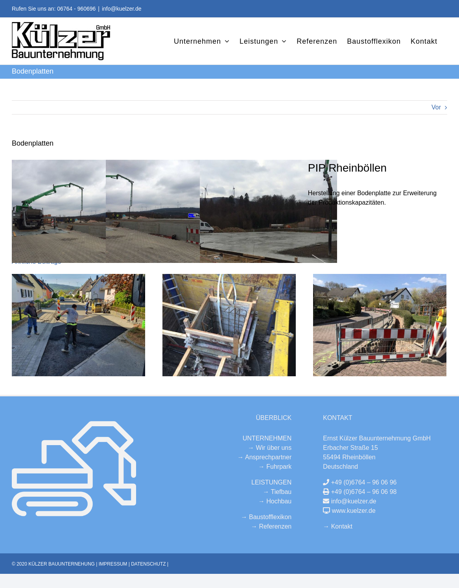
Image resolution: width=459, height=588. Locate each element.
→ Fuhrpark (274, 466)
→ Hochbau (275, 501)
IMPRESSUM (113, 564)
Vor (436, 107)
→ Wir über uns (269, 447)
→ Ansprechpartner (264, 457)
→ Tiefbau (277, 491)
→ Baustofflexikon (266, 517)
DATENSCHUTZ (148, 564)
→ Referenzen (271, 526)
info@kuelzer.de (122, 9)
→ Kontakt (337, 526)
